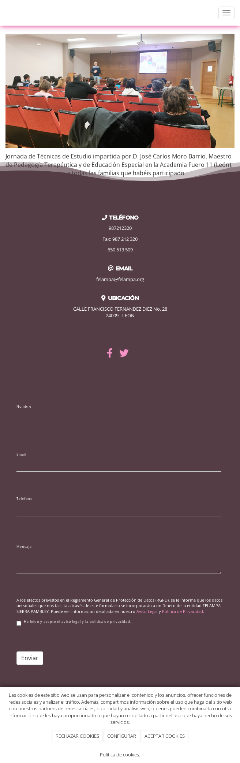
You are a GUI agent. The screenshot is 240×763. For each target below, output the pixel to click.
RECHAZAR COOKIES (77, 736)
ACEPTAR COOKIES (165, 736)
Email (21, 454)
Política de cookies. (120, 754)
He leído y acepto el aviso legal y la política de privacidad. (73, 623)
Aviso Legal (147, 611)
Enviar (29, 658)
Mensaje (24, 547)
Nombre (23, 406)
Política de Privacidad (182, 611)
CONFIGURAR (121, 736)
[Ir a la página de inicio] (3, 13)
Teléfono (24, 499)
